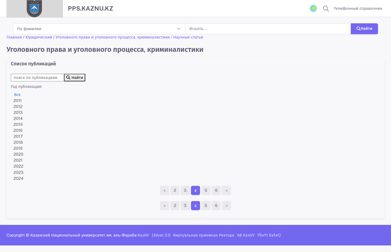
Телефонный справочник (358, 8)
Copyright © (18, 235)
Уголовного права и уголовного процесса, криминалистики (113, 37)
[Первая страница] (164, 190)
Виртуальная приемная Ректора (203, 235)
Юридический (39, 37)
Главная (14, 37)
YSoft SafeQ (269, 235)
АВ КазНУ (245, 235)
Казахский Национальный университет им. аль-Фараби (83, 235)
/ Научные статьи (187, 37)
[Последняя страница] (226, 190)
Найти (364, 28)
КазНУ (143, 235)
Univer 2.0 (161, 235)
